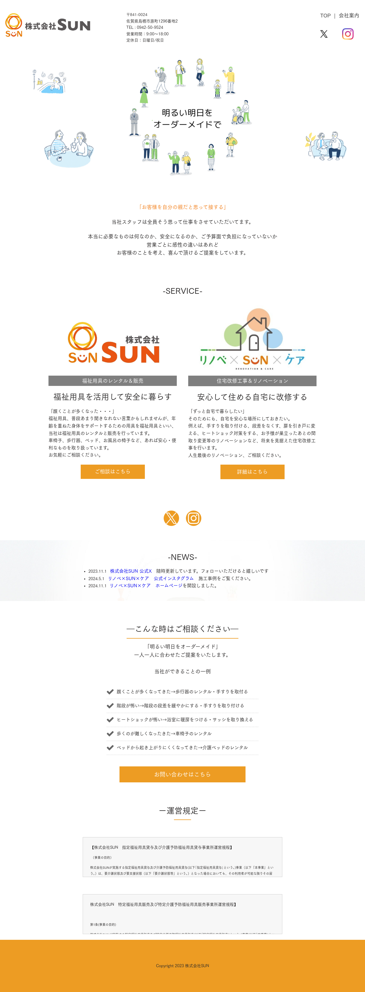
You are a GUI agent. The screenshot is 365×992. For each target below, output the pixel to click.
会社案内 (349, 15)
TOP (325, 15)
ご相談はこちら (113, 471)
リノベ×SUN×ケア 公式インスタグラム (151, 578)
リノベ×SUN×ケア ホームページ (146, 585)
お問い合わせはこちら (182, 774)
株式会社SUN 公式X (131, 571)
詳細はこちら (252, 471)
